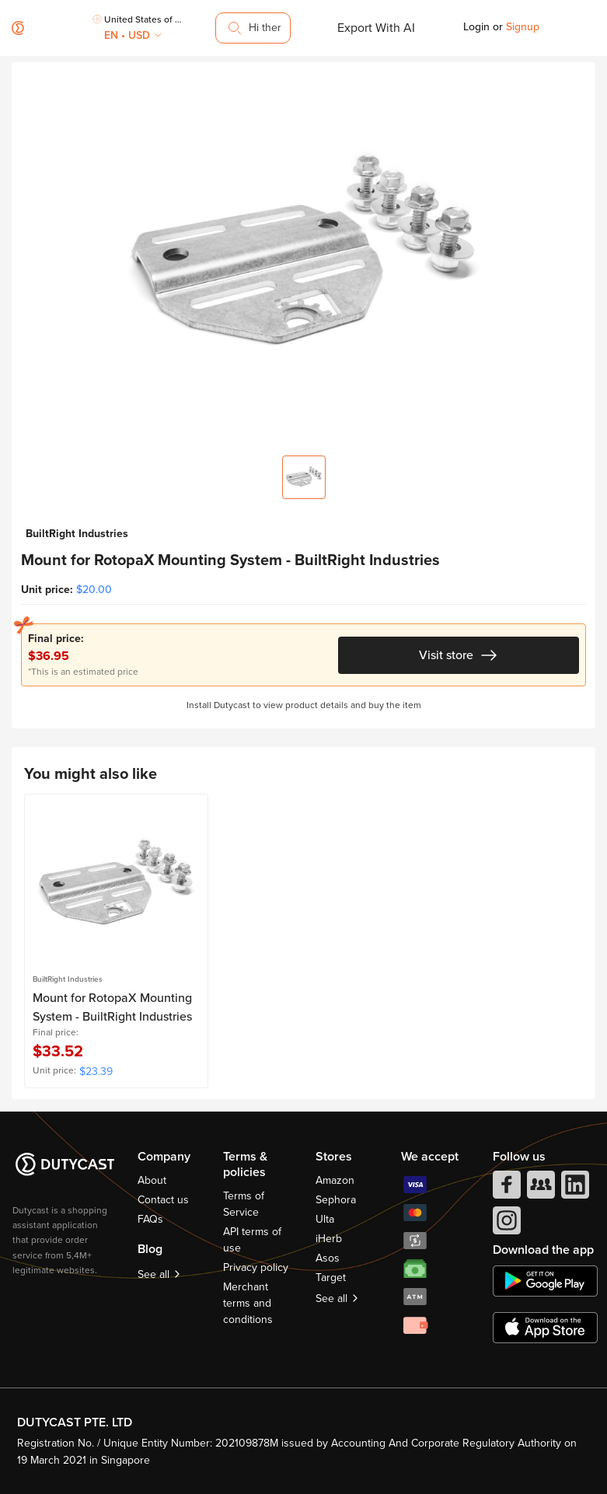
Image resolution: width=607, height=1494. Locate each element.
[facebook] (505, 1188)
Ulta (325, 1219)
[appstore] (545, 1328)
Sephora (336, 1199)
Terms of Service (243, 1204)
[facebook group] (539, 1188)
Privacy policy (255, 1267)
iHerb (329, 1238)
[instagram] (505, 1224)
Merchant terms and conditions (248, 1303)
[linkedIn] (573, 1188)
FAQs (150, 1219)
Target (331, 1277)
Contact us (163, 1199)
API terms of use (252, 1240)
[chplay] (545, 1281)
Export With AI (376, 28)
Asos (328, 1258)
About (152, 1180)
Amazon (335, 1180)
